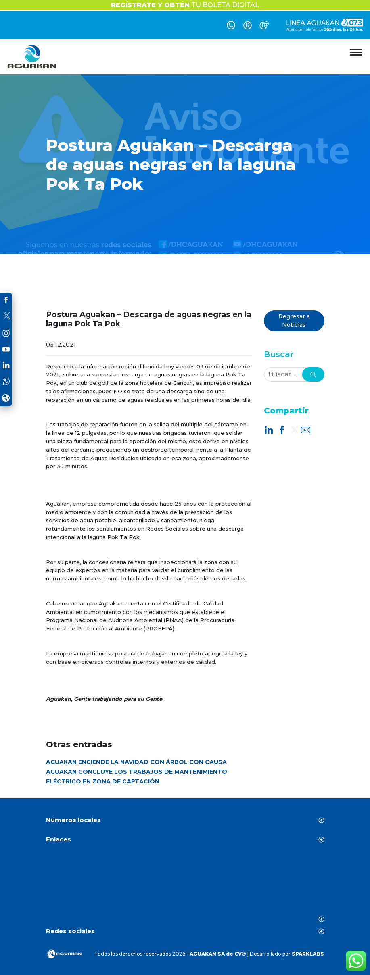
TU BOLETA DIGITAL (185, 5)
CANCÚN (185, 885)
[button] (313, 374)
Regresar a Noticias (294, 320)
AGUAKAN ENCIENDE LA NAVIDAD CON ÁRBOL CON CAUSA (136, 762)
